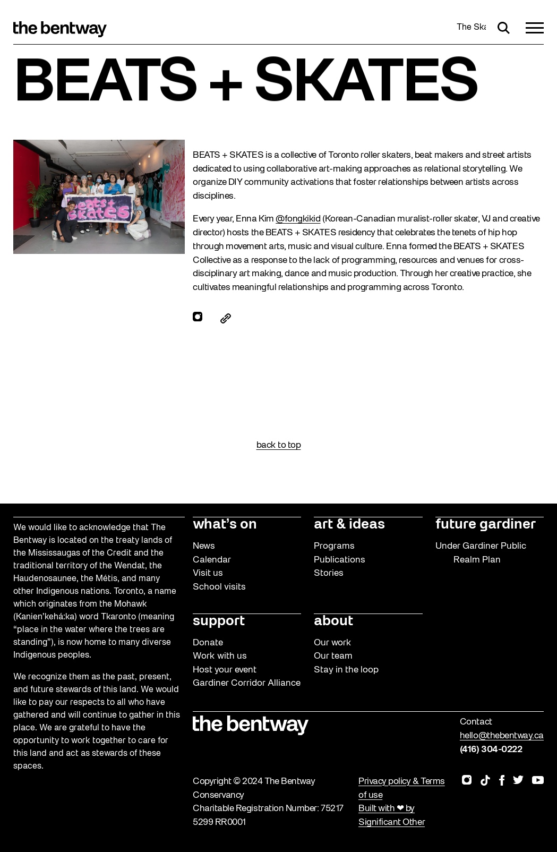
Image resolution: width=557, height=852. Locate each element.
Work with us (220, 656)
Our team (333, 656)
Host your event (224, 670)
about (333, 621)
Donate (208, 643)
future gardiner (485, 524)
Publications (339, 560)
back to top (278, 445)
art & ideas (349, 524)
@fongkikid (298, 219)
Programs (334, 546)
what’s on (225, 524)
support (219, 621)
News (204, 546)
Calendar (212, 560)
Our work (333, 643)
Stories (329, 573)
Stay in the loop (346, 670)
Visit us (208, 573)
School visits (219, 587)
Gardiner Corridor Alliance (247, 683)
